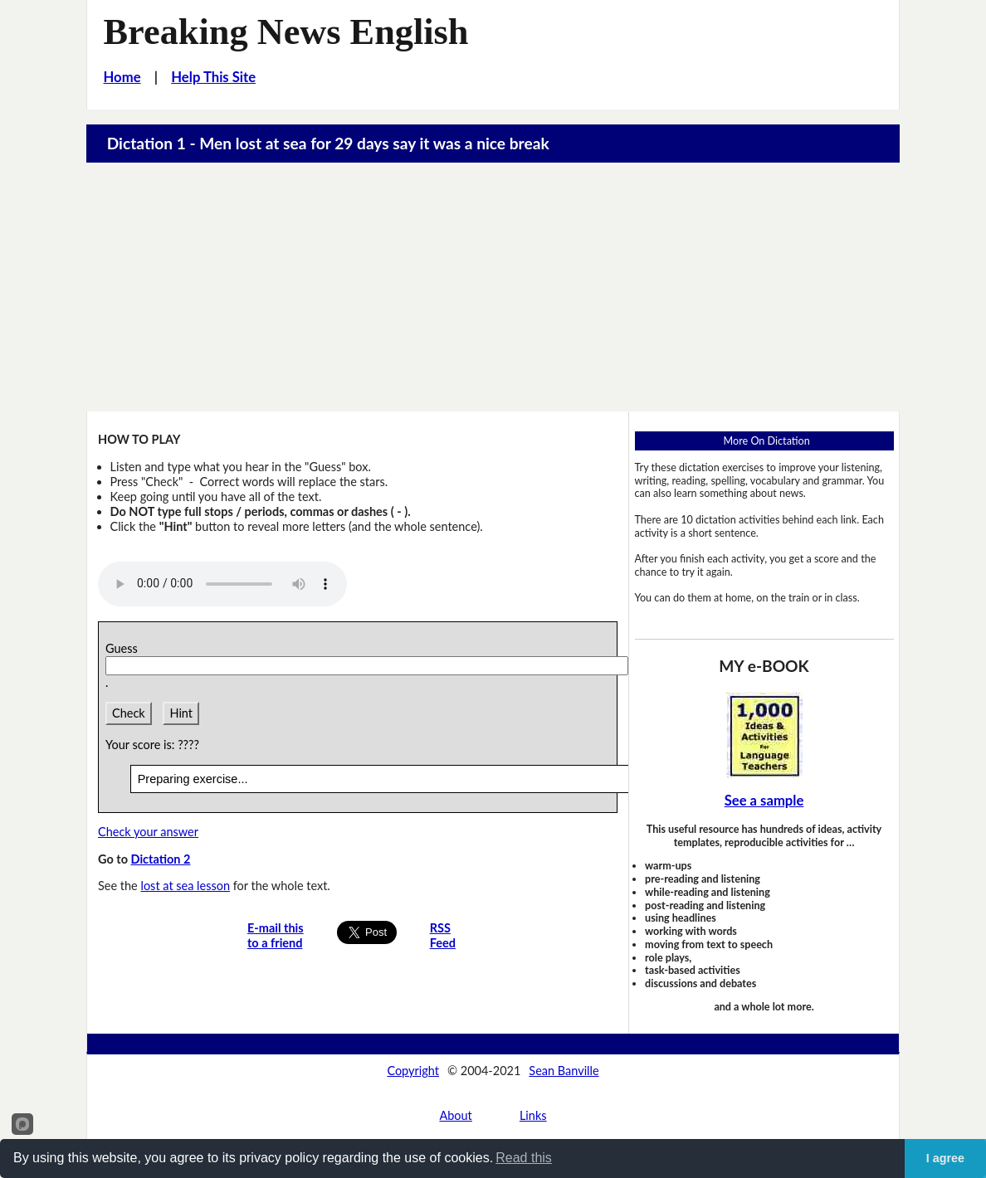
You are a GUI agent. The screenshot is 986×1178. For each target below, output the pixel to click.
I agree (945, 1158)
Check (128, 713)
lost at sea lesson (185, 886)
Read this (523, 1158)
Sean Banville (563, 1071)
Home (122, 77)
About (455, 1115)
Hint (181, 713)
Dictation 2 (160, 859)
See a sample (764, 800)
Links (533, 1115)
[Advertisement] (493, 287)
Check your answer (148, 832)
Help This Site (213, 77)
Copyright (413, 1071)
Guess (124, 648)
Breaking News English (286, 32)
